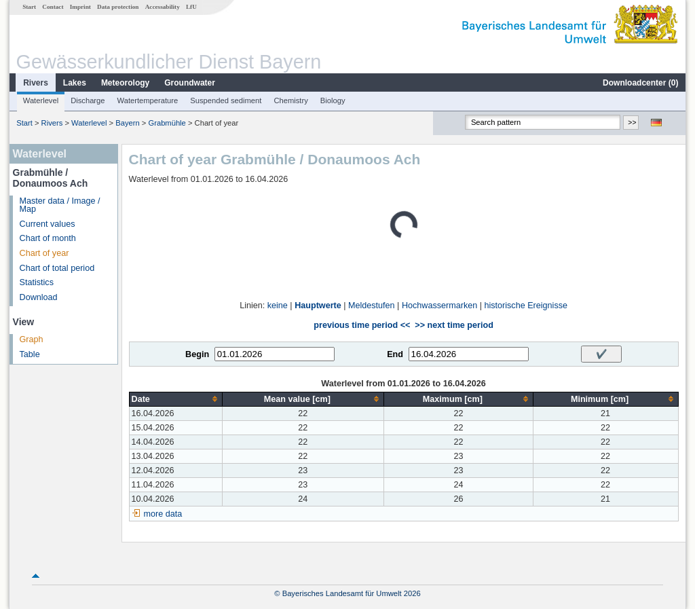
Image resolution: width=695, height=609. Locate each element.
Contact (52, 6)
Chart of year (44, 253)
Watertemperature (148, 100)
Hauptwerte (318, 305)
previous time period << (362, 325)
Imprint (80, 6)
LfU (191, 6)
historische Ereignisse (525, 305)
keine (277, 305)
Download (39, 297)
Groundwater (189, 83)
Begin (197, 354)
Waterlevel (40, 100)
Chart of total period (57, 268)
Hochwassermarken (439, 305)
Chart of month (48, 238)
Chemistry (290, 100)
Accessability (162, 6)
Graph (31, 339)
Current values (47, 224)
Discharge (88, 100)
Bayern (127, 123)
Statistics (37, 282)
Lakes (74, 83)
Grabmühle (166, 123)
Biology (332, 100)
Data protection (117, 6)
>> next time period (454, 325)
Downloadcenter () (640, 83)
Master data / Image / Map (60, 205)
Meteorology (125, 83)
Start (29, 6)
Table (30, 354)
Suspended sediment (225, 100)
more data (163, 514)
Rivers (35, 83)
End (395, 354)
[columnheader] (175, 399)
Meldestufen (371, 305)
